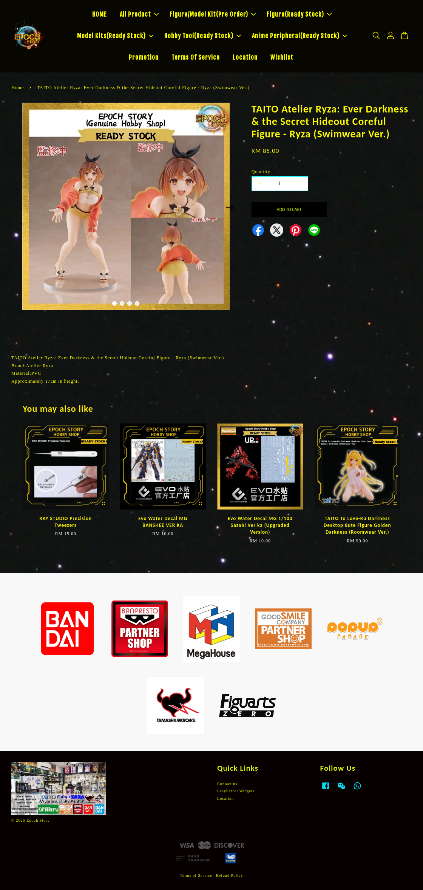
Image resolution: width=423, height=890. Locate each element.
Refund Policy (229, 875)
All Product (139, 14)
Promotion (144, 57)
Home (17, 87)
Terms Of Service (195, 57)
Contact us (227, 784)
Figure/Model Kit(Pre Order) (213, 14)
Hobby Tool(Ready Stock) (202, 36)
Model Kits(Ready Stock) (115, 36)
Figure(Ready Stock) (299, 14)
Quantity (261, 171)
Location (245, 57)
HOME (99, 14)
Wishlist (281, 57)
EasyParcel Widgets (236, 791)
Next (230, 207)
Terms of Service (196, 875)
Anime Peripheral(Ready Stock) (299, 36)
